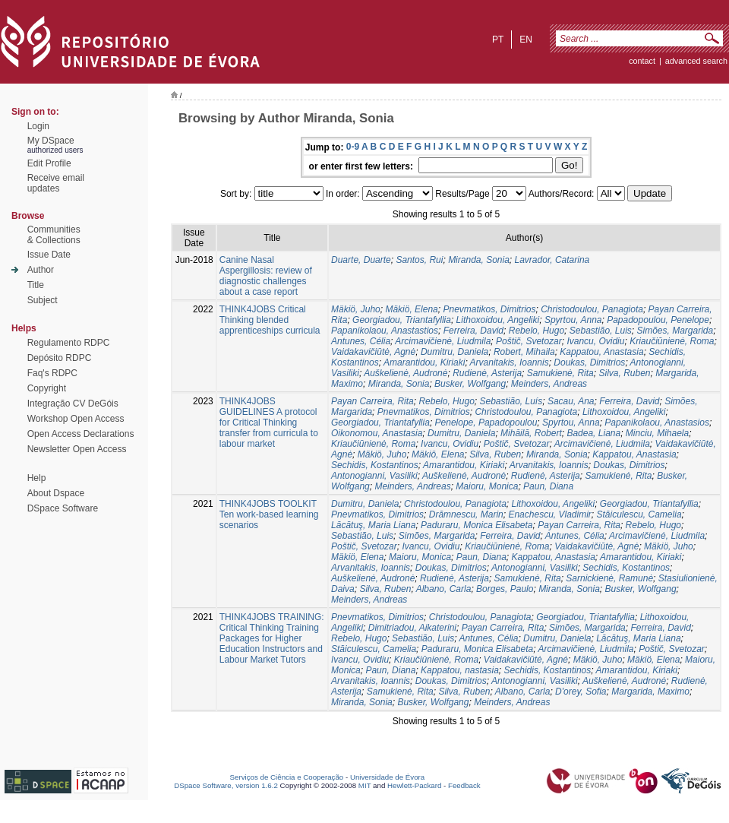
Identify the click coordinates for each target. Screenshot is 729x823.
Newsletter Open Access (77, 449)
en (525, 39)
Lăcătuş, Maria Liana (373, 525)
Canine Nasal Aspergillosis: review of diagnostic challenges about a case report (265, 276)
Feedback (464, 785)
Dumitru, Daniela (454, 352)
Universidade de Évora (387, 777)
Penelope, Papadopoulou (486, 422)
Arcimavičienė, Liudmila (443, 341)
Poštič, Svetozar (529, 341)
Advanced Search (696, 60)
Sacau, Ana (571, 401)
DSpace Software (62, 508)
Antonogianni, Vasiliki (374, 475)
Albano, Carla (444, 589)
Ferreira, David (473, 330)
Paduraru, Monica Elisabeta (476, 525)
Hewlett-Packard (414, 785)
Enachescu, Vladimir (549, 514)
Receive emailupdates (55, 183)
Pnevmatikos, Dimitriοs (489, 309)
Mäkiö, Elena (411, 309)
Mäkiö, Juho (355, 309)
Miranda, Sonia (479, 260)
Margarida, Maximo (650, 691)
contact (642, 60)
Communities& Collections (53, 234)
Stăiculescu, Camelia (639, 514)
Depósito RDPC (59, 358)
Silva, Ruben (624, 373)
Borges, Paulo (504, 589)
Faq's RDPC (52, 373)
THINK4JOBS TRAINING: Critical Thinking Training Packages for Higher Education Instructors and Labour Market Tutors (271, 638)
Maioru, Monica (487, 486)
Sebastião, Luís (510, 401)
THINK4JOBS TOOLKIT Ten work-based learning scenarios (269, 514)
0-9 (352, 146)
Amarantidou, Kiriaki (424, 362)
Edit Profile (49, 163)
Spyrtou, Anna (573, 320)
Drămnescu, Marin (466, 514)
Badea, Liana (593, 433)
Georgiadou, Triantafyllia (401, 320)
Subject (42, 300)
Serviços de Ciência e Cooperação (287, 777)
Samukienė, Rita (560, 373)
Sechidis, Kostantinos (374, 465)
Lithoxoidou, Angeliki (498, 320)
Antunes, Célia (360, 341)
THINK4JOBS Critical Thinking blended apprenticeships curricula (269, 320)
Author (40, 269)
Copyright (46, 388)
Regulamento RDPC (68, 342)
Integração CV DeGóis (72, 403)
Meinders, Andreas (549, 383)
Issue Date (49, 254)
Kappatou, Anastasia (601, 352)
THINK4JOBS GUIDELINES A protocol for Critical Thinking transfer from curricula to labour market (268, 422)
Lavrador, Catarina (552, 260)
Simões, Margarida (675, 330)
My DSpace (50, 140)
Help (36, 478)
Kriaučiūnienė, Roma (672, 341)
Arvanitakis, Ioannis (509, 362)
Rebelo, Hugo (536, 330)
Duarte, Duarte (361, 260)
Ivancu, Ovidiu (595, 341)
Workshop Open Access (76, 418)
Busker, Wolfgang (470, 383)
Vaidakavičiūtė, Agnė (373, 352)
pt (497, 39)
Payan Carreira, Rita (372, 401)
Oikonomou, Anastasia (376, 433)
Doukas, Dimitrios (589, 362)
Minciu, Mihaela (657, 433)
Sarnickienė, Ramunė (609, 578)
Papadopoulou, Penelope (658, 320)
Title (35, 285)
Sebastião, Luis (601, 330)
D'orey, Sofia (580, 691)
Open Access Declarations (80, 434)
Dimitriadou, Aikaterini (412, 627)
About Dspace (55, 493)
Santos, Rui (419, 260)
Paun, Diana (548, 486)
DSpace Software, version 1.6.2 (226, 785)
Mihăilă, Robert (531, 433)
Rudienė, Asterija (487, 373)
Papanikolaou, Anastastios (384, 330)
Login (38, 126)
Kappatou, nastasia (460, 670)
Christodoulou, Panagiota (592, 309)
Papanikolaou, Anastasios (656, 422)
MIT (364, 785)
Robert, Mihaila (524, 352)
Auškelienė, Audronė (405, 373)
